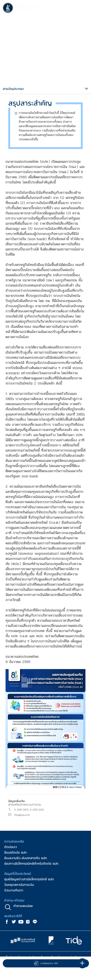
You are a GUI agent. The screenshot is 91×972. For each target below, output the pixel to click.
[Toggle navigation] (84, 8)
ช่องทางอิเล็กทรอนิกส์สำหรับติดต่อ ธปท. (31, 863)
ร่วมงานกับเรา (13, 890)
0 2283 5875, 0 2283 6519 (29, 810)
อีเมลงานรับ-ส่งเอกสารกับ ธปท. (25, 857)
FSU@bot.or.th (22, 815)
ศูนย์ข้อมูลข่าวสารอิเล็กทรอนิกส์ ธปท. (29, 879)
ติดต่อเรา (10, 846)
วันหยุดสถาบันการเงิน (19, 884)
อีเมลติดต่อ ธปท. (15, 852)
